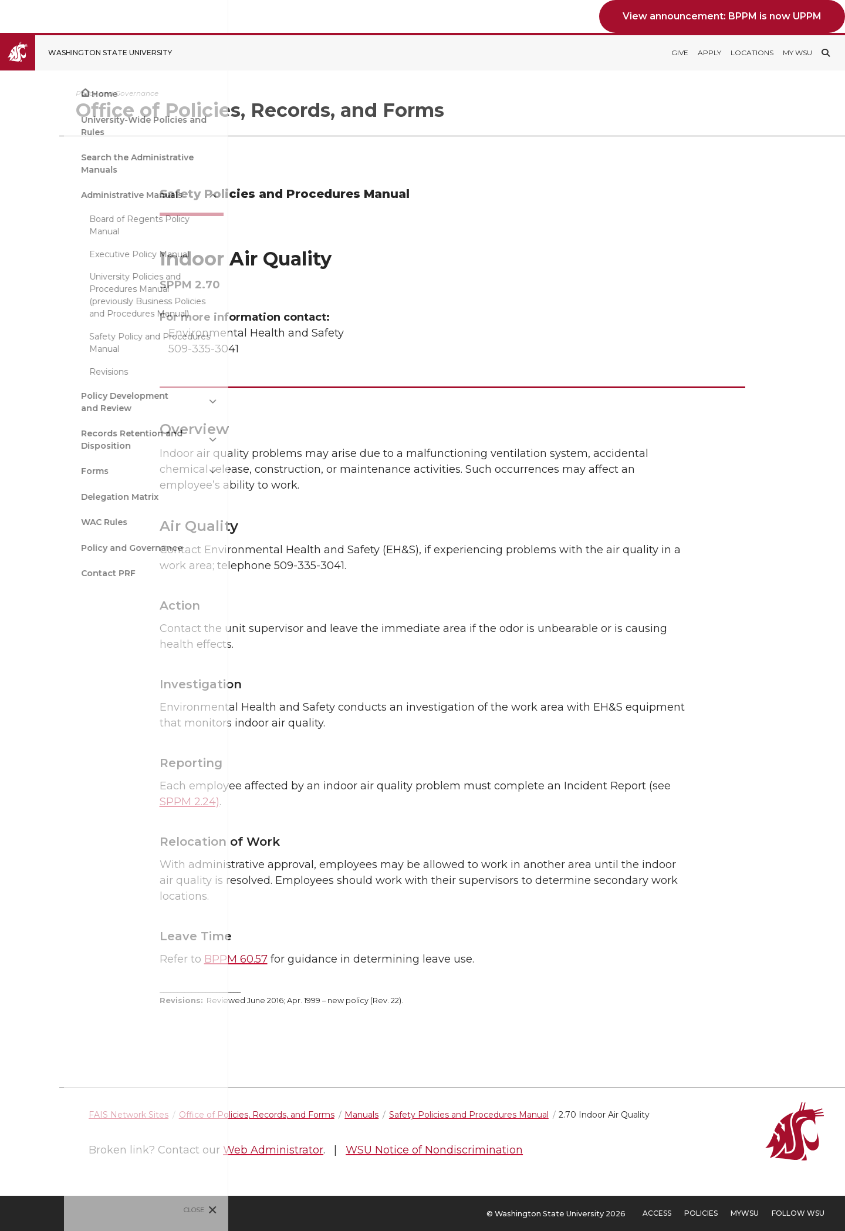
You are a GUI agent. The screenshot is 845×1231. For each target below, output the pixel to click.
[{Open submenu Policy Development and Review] (149, 402)
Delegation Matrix (55, 497)
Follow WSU (798, 1213)
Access (657, 1213)
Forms (31, 471)
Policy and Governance (68, 548)
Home (40, 94)
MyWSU (745, 1213)
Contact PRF (44, 573)
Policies (701, 1213)
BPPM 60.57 (288, 959)
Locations (752, 52)
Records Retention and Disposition (68, 439)
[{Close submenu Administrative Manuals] (149, 195)
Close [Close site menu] (130, 1210)
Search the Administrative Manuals (73, 163)
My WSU (797, 52)
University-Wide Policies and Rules (80, 126)
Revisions (44, 371)
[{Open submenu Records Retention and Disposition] (149, 440)
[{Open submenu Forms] (149, 471)
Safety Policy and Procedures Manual (85, 342)
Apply (709, 52)
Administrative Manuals (68, 195)
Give (679, 52)
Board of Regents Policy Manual (75, 225)
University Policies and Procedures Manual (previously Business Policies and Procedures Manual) (83, 295)
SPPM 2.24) (242, 801)
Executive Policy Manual (75, 254)
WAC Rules (40, 522)
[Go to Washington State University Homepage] (95, 52)
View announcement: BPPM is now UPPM (722, 16)
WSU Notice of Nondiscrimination (539, 1149)
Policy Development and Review (60, 402)
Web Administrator (378, 1149)
